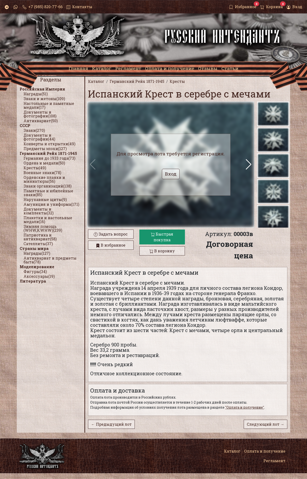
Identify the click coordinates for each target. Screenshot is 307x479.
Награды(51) (36, 93)
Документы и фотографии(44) (39, 137)
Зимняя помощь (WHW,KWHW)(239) (43, 228)
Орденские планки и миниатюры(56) (44, 179)
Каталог (232, 451)
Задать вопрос (111, 233)
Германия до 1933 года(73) (49, 158)
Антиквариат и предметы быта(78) (50, 259)
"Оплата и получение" (244, 407)
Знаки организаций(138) (47, 185)
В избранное (110, 245)
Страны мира (34, 248)
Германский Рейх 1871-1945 (48, 153)
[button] (248, 164)
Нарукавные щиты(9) (45, 199)
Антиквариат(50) (41, 120)
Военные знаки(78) (42, 172)
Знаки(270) (34, 130)
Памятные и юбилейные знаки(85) (48, 192)
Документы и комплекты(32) (38, 210)
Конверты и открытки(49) (49, 143)
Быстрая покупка (162, 236)
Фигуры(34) (35, 271)
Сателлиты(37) (38, 243)
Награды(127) (37, 253)
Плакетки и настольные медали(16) (48, 219)
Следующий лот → (265, 424)
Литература (33, 281)
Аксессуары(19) (39, 276)
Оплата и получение (264, 451)
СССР (25, 125)
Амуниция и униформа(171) (51, 204)
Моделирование (37, 266)
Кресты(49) (35, 167)
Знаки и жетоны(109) (44, 98)
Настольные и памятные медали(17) (49, 105)
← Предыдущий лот (111, 424)
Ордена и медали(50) (44, 162)
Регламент (274, 460)
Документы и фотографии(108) (40, 113)
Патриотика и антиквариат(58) (40, 236)
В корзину (162, 250)
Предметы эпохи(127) (45, 148)
